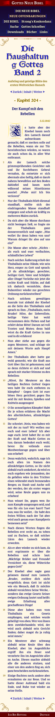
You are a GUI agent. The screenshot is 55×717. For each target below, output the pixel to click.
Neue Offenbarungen (27, 16)
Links (44, 32)
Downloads (15, 32)
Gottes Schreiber (33, 26)
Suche (14, 26)
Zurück (16, 91)
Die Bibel (11, 21)
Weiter (39, 91)
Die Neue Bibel (27, 11)
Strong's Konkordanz (36, 21)
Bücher (31, 32)
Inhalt (27, 91)
